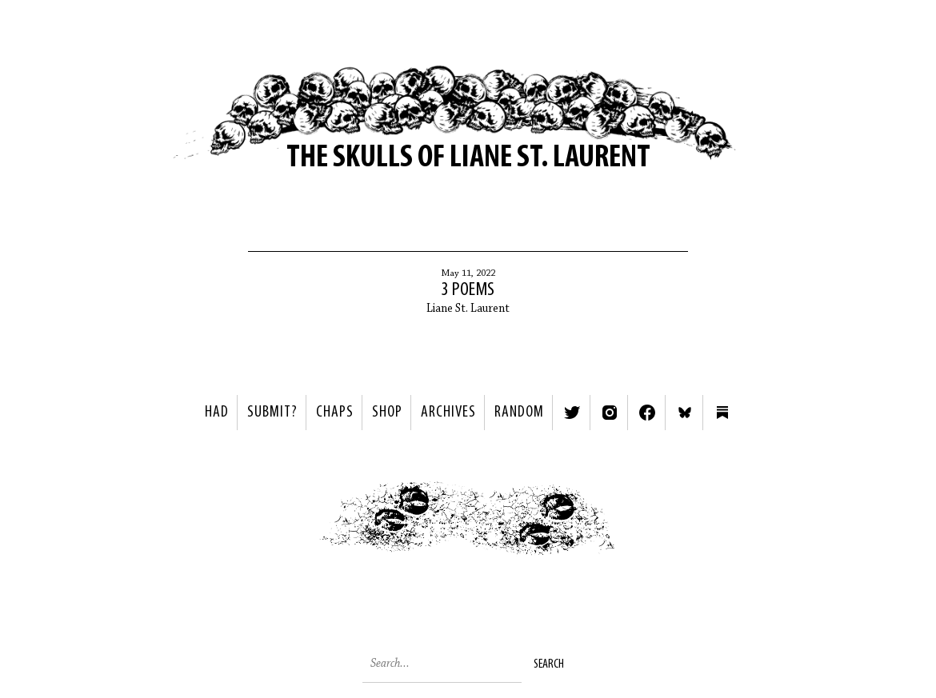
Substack (722, 412)
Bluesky (684, 412)
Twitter (572, 412)
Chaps (335, 413)
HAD (217, 413)
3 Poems (468, 290)
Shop (387, 413)
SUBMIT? (272, 413)
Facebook (647, 412)
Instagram (609, 412)
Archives (448, 413)
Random (519, 413)
